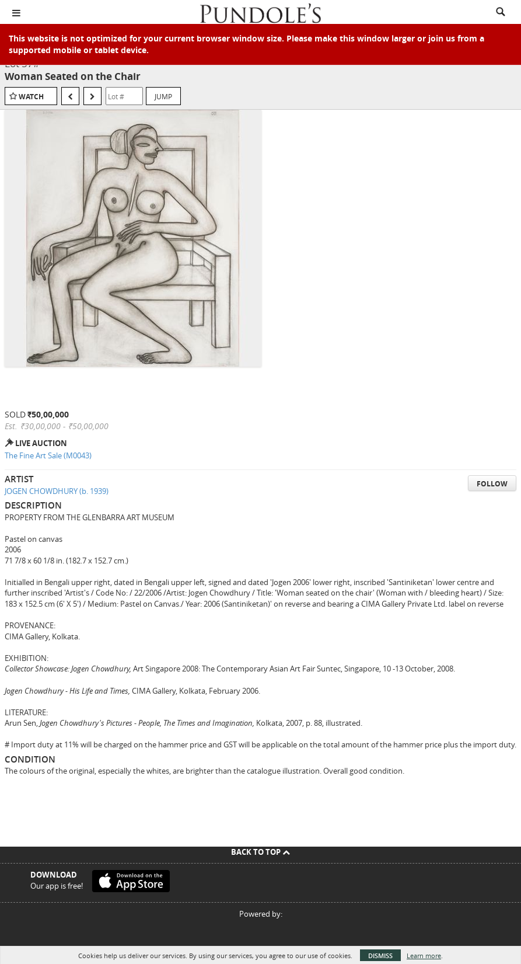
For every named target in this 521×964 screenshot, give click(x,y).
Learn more (424, 955)
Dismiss (380, 955)
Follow (492, 484)
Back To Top (260, 852)
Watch (31, 97)
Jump (163, 96)
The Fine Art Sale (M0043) (48, 455)
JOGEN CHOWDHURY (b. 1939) (57, 491)
